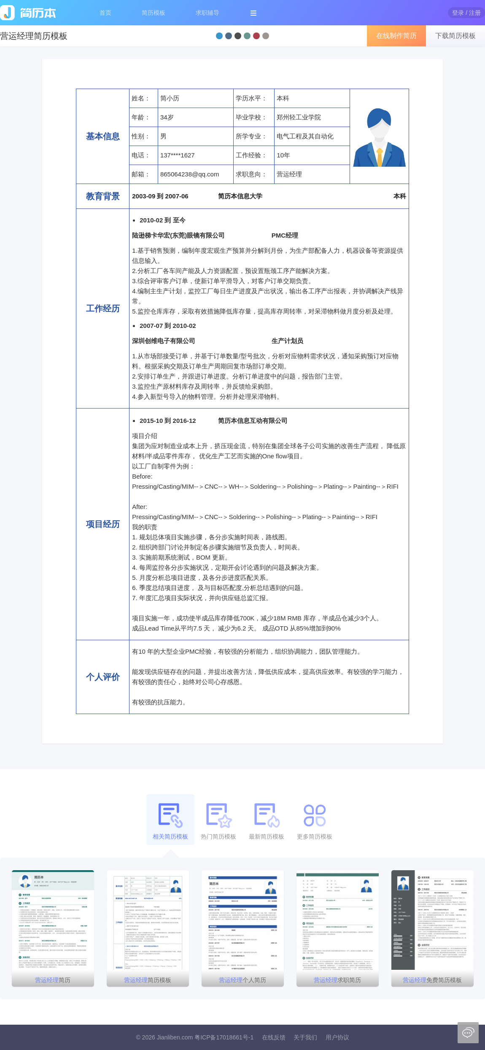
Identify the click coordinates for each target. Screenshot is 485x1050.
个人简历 (242, 980)
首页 (105, 12)
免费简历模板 (432, 980)
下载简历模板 (455, 35)
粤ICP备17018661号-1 (223, 1037)
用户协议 (337, 1037)
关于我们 (305, 1037)
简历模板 (153, 12)
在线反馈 (274, 1037)
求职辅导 (207, 12)
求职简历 (337, 980)
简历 (52, 980)
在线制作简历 (396, 35)
